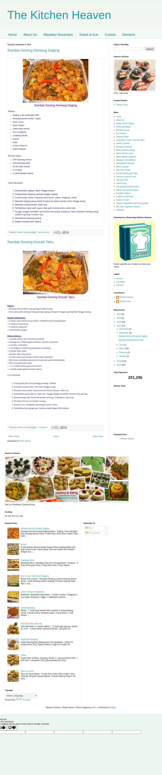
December (124, 329)
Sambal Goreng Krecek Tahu (30, 242)
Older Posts (98, 436)
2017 (119, 326)
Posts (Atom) (25, 441)
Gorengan (120, 282)
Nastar (24, 544)
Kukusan (120, 285)
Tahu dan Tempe (123, 170)
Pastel (23, 655)
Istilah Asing (121, 183)
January (123, 356)
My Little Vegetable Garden (128, 206)
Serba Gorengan (123, 127)
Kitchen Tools (122, 105)
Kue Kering (121, 133)
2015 (119, 365)
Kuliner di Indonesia (124, 196)
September (124, 333)
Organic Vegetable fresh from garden (132, 203)
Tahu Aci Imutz (27, 671)
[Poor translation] (12, 727)
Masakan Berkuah (124, 147)
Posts (89, 528)
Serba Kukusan (123, 130)
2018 (119, 322)
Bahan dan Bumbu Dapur (127, 190)
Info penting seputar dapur (127, 186)
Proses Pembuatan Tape (127, 173)
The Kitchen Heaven (59, 15)
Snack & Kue (88, 34)
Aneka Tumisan (123, 143)
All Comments (92, 533)
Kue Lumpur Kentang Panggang (35, 576)
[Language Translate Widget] (21, 695)
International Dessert (125, 163)
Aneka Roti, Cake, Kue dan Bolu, (130, 140)
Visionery (120, 210)
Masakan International (125, 160)
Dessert (119, 278)
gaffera (94, 707)
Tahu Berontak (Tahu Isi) (31, 624)
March (122, 348)
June (121, 345)
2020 (119, 314)
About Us (30, 34)
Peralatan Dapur (123, 193)
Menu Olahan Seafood (126, 157)
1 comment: (43, 427)
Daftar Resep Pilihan (125, 123)
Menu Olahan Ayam (124, 153)
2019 (119, 318)
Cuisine (110, 34)
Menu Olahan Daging (125, 150)
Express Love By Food (126, 176)
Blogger (112, 707)
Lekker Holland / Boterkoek (32, 592)
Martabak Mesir (27, 560)
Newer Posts (13, 436)
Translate (23, 700)
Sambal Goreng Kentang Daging (33, 50)
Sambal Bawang (28, 608)
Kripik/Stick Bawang (29, 639)
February (123, 352)
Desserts (128, 34)
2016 (119, 361)
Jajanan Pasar (122, 137)
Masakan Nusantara (58, 34)
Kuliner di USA (122, 200)
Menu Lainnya (122, 167)
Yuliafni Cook (125, 301)
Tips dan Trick (122, 180)
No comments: (44, 232)
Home (12, 34)
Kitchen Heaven (126, 297)
